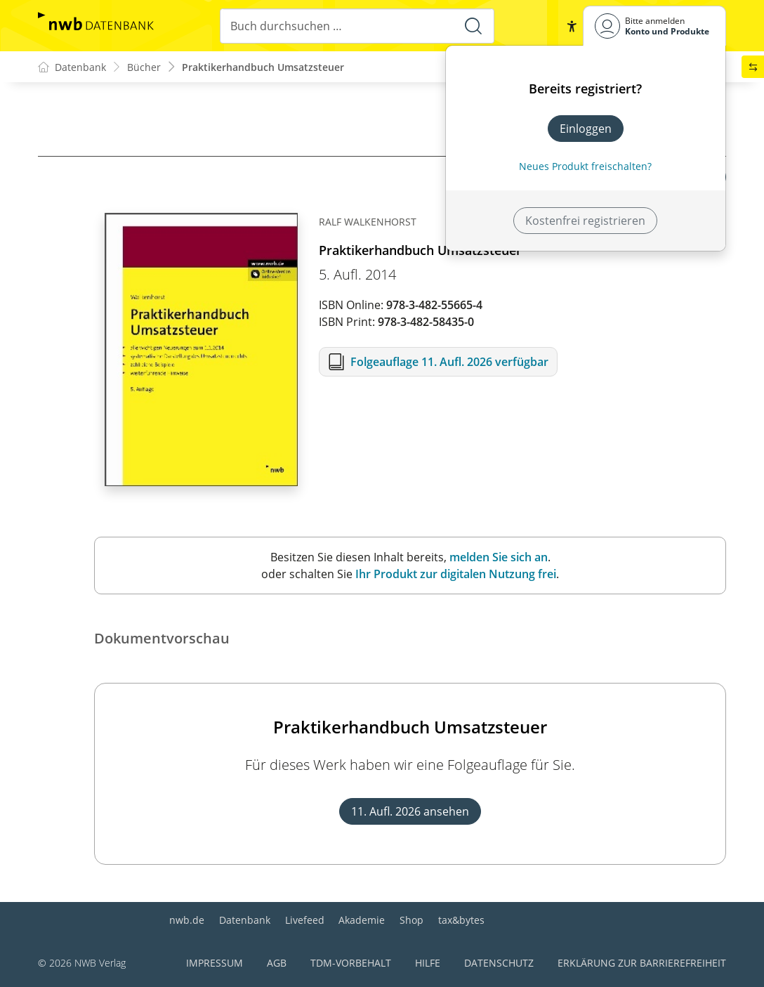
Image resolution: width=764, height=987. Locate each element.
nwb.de (186, 920)
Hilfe (427, 962)
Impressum (214, 962)
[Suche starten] (473, 26)
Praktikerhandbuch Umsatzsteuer (263, 67)
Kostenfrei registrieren (585, 220)
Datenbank (244, 920)
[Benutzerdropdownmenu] (654, 26)
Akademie (361, 920)
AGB (276, 962)
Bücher (144, 67)
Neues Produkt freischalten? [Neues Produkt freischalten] (585, 166)
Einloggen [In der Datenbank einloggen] (586, 128)
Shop (411, 920)
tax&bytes (461, 920)
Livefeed (304, 920)
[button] (571, 26)
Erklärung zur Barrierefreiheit (642, 962)
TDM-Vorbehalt (350, 962)
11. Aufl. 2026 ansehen (410, 811)
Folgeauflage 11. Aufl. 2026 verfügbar (449, 362)
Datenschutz (499, 962)
